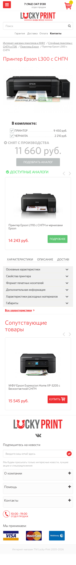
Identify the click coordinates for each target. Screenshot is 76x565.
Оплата (43, 33)
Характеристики (20, 259)
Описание (45, 259)
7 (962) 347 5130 (35, 4)
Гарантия (20, 33)
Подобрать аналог (38, 162)
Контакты (55, 33)
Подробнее (57, 239)
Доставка (32, 33)
